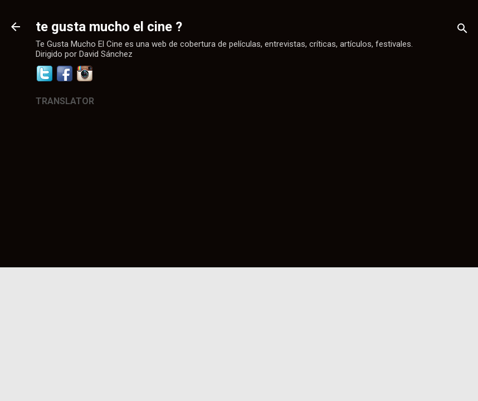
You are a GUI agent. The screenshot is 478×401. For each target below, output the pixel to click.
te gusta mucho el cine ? (109, 27)
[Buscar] (462, 30)
